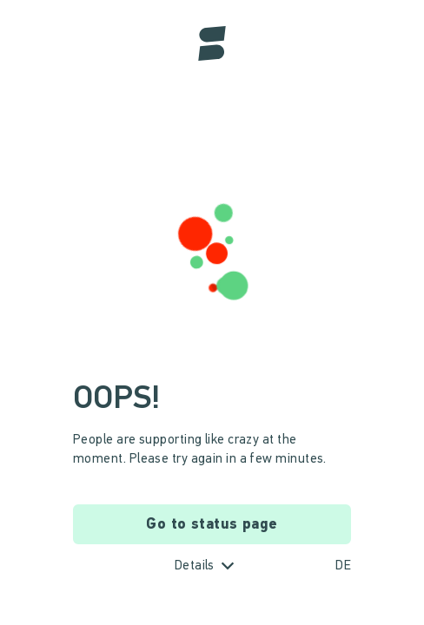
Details (195, 566)
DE (343, 566)
